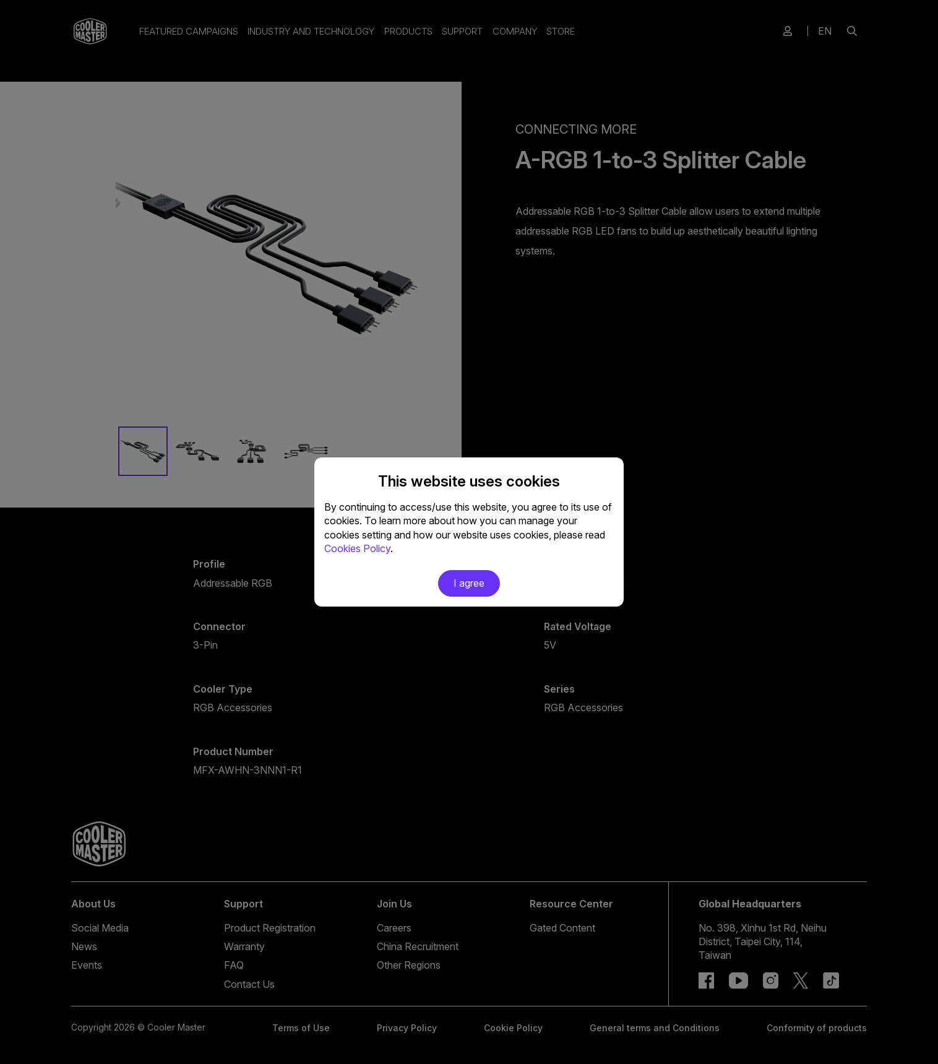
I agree (469, 583)
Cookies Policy (357, 548)
